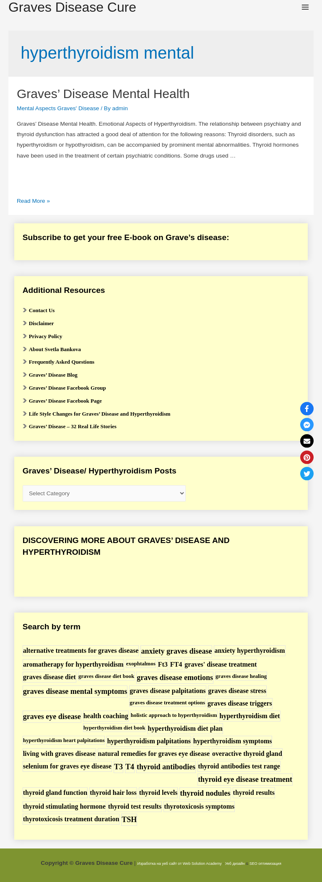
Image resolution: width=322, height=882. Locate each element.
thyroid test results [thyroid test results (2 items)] (134, 806)
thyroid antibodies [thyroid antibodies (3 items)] (166, 767)
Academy (214, 863)
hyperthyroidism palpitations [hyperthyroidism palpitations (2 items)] (148, 741)
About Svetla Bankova (55, 349)
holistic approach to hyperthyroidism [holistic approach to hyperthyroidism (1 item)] (174, 715)
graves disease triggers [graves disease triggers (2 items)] (240, 703)
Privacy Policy (45, 336)
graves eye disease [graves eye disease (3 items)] (52, 716)
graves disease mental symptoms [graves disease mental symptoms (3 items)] (75, 691)
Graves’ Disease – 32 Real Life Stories (73, 426)
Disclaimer (41, 323)
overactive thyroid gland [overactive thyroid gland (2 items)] (247, 753)
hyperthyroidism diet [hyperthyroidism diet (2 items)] (250, 715)
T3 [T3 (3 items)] (118, 767)
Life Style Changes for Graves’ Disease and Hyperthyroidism (100, 414)
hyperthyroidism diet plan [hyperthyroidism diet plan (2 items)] (185, 728)
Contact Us (42, 310)
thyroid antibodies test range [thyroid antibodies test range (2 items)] (239, 766)
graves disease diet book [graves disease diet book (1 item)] (106, 676)
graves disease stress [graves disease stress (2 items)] (237, 690)
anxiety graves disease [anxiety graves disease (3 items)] (176, 651)
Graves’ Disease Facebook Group (67, 388)
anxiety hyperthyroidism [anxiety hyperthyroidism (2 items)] (249, 650)
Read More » (33, 201)
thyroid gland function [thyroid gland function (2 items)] (55, 792)
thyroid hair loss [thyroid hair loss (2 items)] (113, 792)
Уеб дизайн (235, 863)
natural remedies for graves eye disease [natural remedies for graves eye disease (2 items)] (154, 753)
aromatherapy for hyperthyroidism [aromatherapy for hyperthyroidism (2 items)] (73, 664)
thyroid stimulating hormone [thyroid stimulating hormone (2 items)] (64, 806)
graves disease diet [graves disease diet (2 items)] (49, 676)
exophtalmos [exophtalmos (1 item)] (141, 663)
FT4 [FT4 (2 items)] (176, 664)
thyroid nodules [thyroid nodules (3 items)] (205, 793)
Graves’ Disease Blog (53, 375)
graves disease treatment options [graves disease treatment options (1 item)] (167, 702)
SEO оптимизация (265, 863)
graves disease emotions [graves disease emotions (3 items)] (175, 677)
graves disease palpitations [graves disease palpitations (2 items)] (167, 690)
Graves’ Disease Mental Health (103, 94)
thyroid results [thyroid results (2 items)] (254, 792)
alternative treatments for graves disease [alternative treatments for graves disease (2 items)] (81, 650)
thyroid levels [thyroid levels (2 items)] (158, 792)
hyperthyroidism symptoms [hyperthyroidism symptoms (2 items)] (232, 741)
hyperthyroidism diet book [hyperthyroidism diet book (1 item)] (114, 727)
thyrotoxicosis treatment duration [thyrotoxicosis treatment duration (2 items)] (71, 819)
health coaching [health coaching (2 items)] (105, 715)
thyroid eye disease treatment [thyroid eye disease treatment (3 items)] (245, 779)
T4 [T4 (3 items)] (129, 767)
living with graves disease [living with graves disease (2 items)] (59, 753)
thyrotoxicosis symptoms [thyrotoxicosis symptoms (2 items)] (199, 806)
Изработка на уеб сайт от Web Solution (171, 863)
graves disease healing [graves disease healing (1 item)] (241, 676)
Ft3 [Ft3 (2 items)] (163, 664)
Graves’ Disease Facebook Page (65, 401)
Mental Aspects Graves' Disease (58, 108)
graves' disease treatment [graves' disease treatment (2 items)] (220, 664)
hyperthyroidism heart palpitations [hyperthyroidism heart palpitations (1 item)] (64, 740)
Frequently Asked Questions (62, 362)
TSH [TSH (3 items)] (129, 819)
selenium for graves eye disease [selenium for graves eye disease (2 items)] (67, 766)
